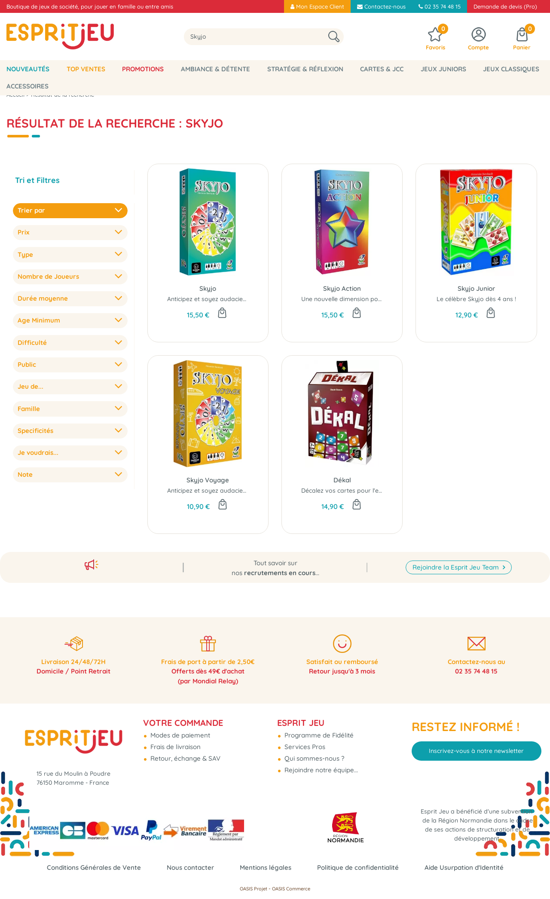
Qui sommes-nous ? (313, 754)
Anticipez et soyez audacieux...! (210, 299)
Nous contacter (190, 867)
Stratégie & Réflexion (305, 69)
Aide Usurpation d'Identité (464, 867)
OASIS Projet (253, 889)
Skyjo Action (342, 288)
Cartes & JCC (381, 69)
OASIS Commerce (291, 889)
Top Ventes (86, 69)
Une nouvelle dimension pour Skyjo (351, 299)
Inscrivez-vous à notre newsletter (476, 747)
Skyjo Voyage (207, 480)
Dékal (342, 480)
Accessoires (27, 86)
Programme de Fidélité (318, 731)
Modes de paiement (179, 731)
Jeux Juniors (443, 69)
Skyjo (207, 288)
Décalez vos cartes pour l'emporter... (353, 490)
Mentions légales (265, 867)
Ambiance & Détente (215, 69)
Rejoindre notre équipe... (320, 766)
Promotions (143, 69)
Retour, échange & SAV (184, 754)
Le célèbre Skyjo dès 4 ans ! (476, 299)
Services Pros (304, 743)
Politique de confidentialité (358, 867)
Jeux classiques (511, 69)
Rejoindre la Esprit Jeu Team (456, 562)
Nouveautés (27, 69)
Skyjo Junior (476, 288)
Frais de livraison (175, 743)
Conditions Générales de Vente (94, 867)
